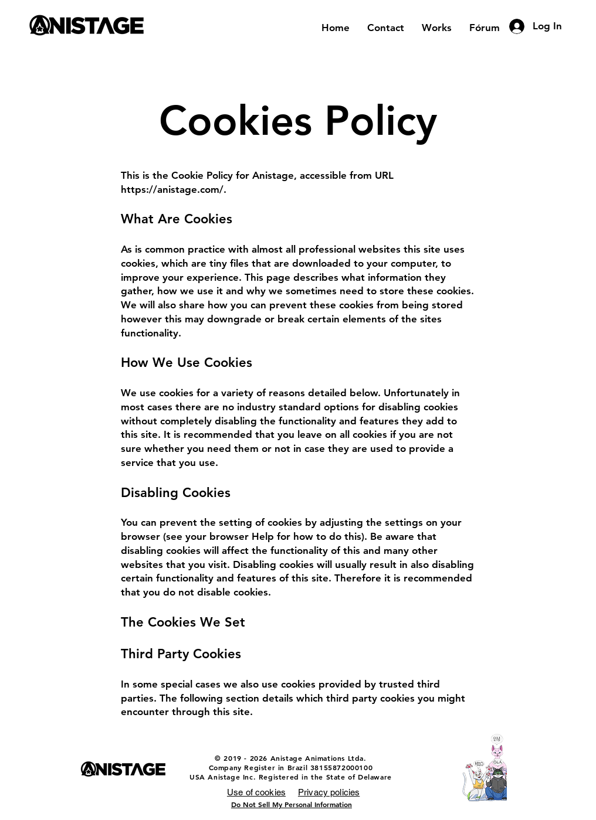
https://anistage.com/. (173, 189)
